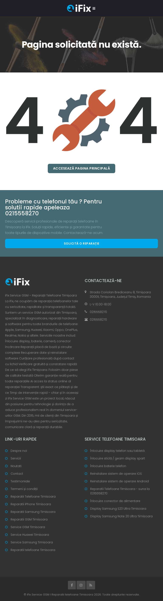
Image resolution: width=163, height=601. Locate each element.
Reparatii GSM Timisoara (29, 519)
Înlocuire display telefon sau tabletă (117, 451)
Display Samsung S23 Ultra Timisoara (118, 508)
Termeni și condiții (24, 489)
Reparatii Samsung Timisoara (33, 512)
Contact (17, 474)
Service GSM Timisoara (28, 527)
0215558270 (98, 312)
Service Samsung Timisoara (32, 542)
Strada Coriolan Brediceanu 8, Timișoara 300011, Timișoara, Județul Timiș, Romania (120, 294)
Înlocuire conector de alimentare (115, 501)
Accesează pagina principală (81, 168)
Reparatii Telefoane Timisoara (33, 496)
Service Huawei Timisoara (30, 535)
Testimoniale (20, 481)
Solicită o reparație (81, 243)
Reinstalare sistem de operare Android (119, 481)
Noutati (16, 466)
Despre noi (19, 451)
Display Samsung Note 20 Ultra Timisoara (121, 516)
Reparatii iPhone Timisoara (31, 504)
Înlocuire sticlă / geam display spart (117, 458)
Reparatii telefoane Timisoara (33, 550)
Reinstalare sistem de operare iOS (116, 474)
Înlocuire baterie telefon (108, 466)
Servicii (16, 458)
